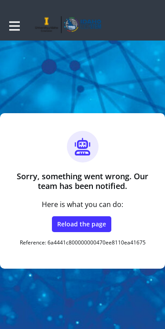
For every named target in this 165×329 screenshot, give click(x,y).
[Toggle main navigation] (14, 25)
